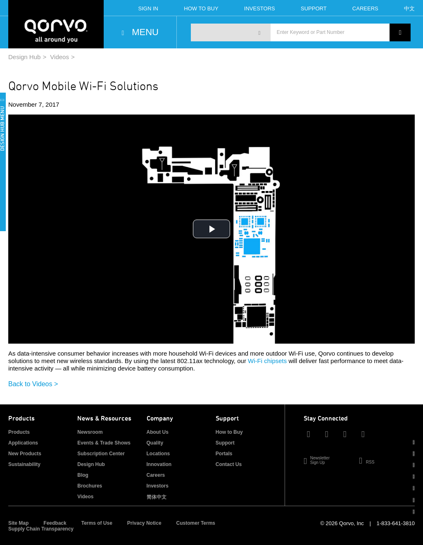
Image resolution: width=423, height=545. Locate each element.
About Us (158, 432)
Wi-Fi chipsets (267, 360)
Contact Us (229, 464)
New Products (24, 454)
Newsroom (89, 432)
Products (19, 432)
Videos (59, 56)
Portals (224, 454)
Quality (155, 443)
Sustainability (24, 464)
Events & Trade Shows (104, 443)
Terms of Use (96, 523)
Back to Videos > (33, 383)
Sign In (148, 8)
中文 (409, 8)
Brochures (89, 486)
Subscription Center (101, 454)
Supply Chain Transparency (41, 529)
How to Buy (229, 432)
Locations (158, 454)
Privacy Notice (144, 523)
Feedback (54, 523)
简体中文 (156, 497)
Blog (82, 475)
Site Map (18, 523)
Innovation (159, 464)
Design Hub (24, 56)
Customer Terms (195, 523)
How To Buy (201, 8)
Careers (365, 8)
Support (314, 8)
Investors (259, 8)
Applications (23, 443)
